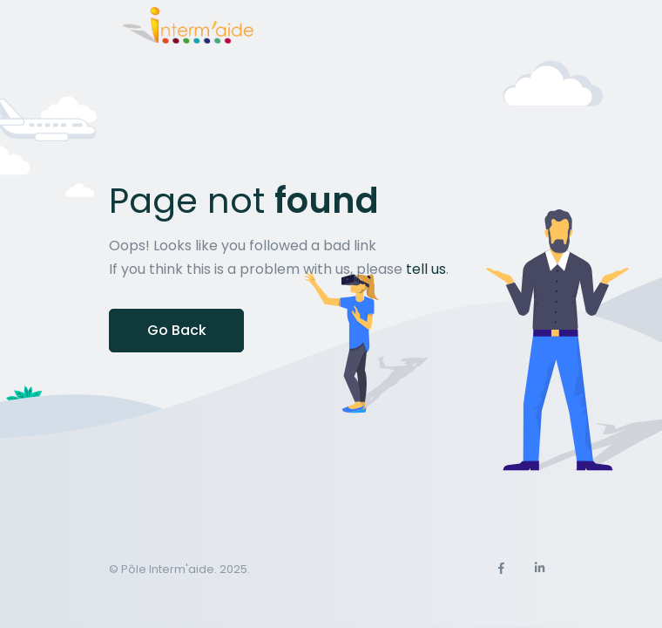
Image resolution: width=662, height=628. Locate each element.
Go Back (176, 330)
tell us (426, 269)
